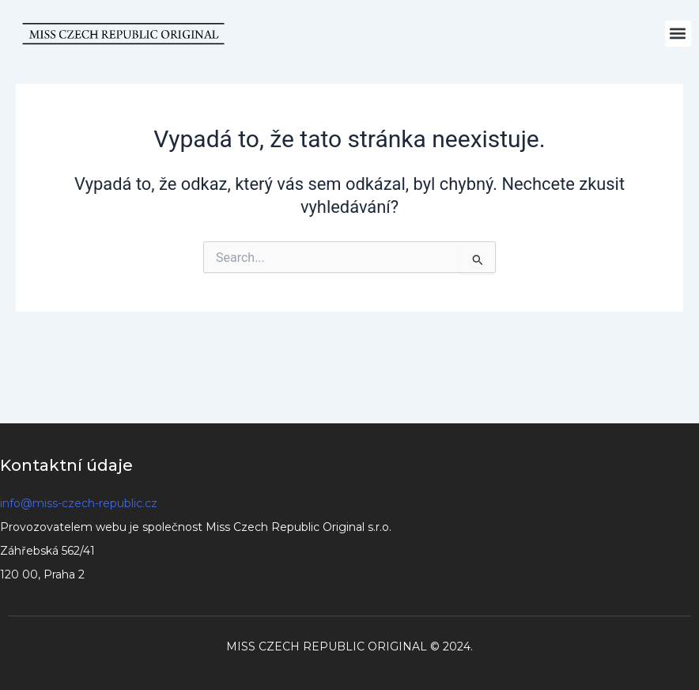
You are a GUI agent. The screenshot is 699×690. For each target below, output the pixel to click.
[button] (678, 34)
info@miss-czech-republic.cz (78, 503)
